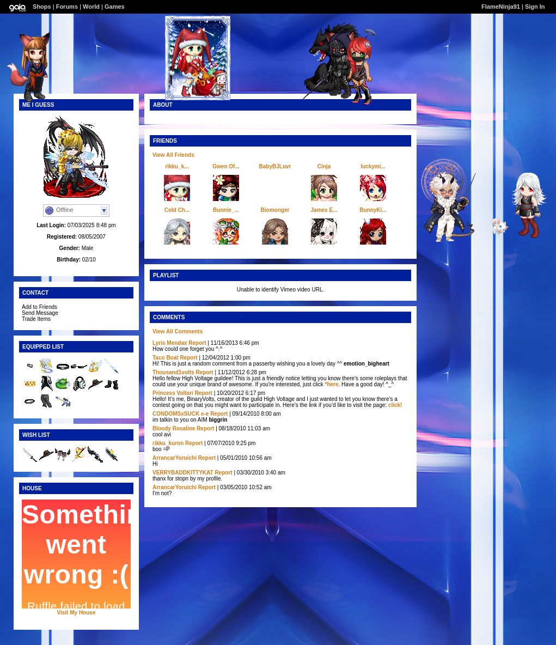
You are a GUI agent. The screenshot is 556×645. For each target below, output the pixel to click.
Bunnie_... (226, 210)
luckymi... (373, 166)
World (91, 6)
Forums (67, 6)
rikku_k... (176, 166)
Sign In (535, 6)
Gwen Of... (225, 166)
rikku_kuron (168, 443)
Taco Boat (165, 358)
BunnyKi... (372, 210)
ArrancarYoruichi (174, 458)
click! (395, 405)
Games (115, 6)
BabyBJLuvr (275, 166)
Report (197, 343)
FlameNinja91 (500, 6)
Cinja (324, 166)
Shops (42, 6)
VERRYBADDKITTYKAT (182, 473)
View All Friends (173, 155)
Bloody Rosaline (173, 428)
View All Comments (177, 331)
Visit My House (76, 613)
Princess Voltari (172, 393)
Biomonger (275, 210)
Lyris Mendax (169, 343)
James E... (324, 210)
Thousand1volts (173, 372)
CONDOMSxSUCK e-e (180, 414)
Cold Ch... (177, 210)
